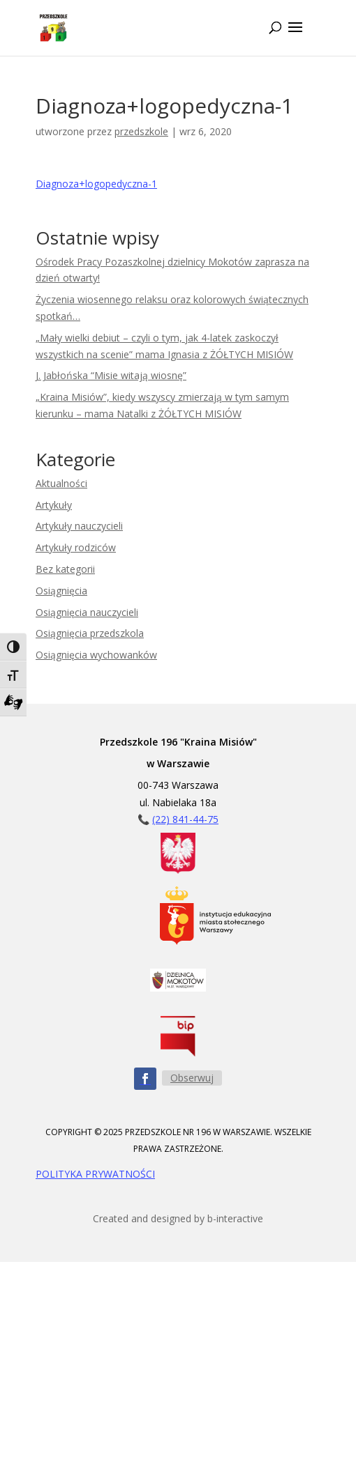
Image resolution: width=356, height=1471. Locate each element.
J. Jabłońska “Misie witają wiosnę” (111, 375)
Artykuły (54, 504)
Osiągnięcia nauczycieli (87, 612)
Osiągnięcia (61, 590)
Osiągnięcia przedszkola (90, 633)
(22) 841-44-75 (185, 819)
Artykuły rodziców (76, 547)
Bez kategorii (65, 569)
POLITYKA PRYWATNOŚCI (95, 1173)
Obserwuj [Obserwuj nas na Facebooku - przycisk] (192, 1077)
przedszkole (141, 131)
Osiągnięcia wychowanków (96, 654)
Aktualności (61, 483)
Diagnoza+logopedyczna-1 (96, 183)
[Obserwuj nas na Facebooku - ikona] (145, 1079)
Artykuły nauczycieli (79, 525)
